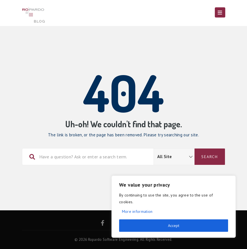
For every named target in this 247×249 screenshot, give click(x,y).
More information (137, 211)
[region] (174, 207)
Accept (173, 225)
